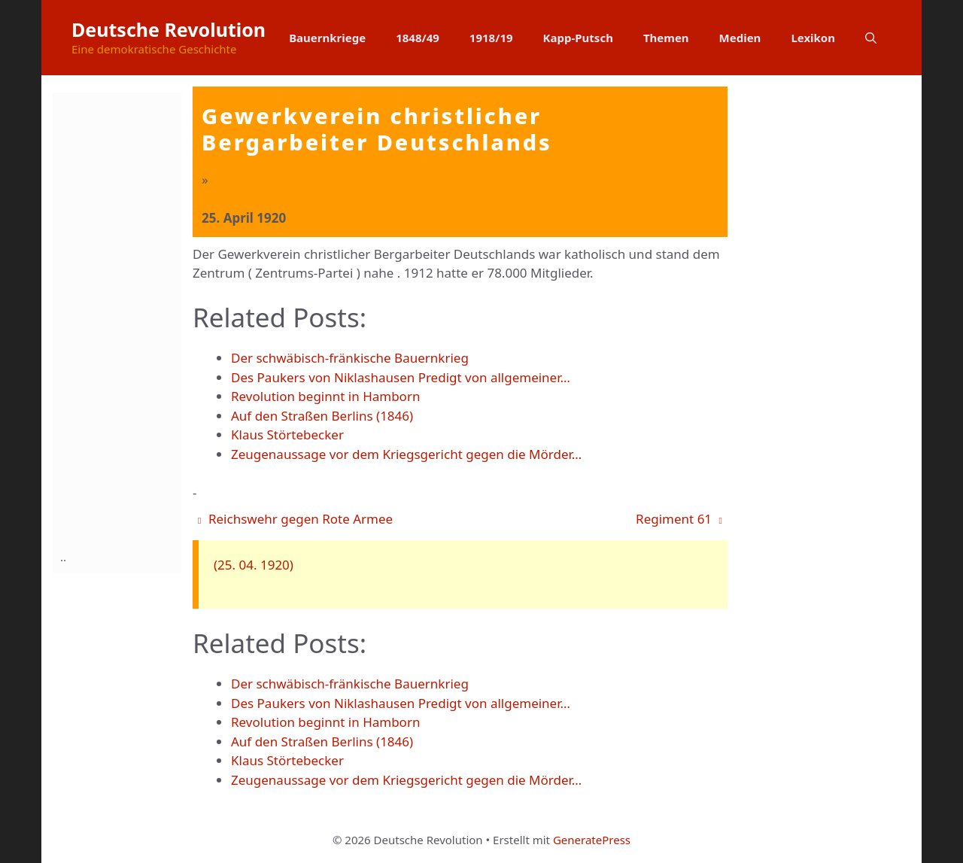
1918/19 (491, 37)
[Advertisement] (120, 318)
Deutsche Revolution (168, 29)
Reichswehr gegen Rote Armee (295, 518)
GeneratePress (591, 839)
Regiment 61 (679, 518)
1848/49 (417, 37)
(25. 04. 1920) (253, 564)
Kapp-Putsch (578, 37)
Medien (740, 37)
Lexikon (813, 37)
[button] (871, 37)
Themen (666, 37)
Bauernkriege (327, 37)
